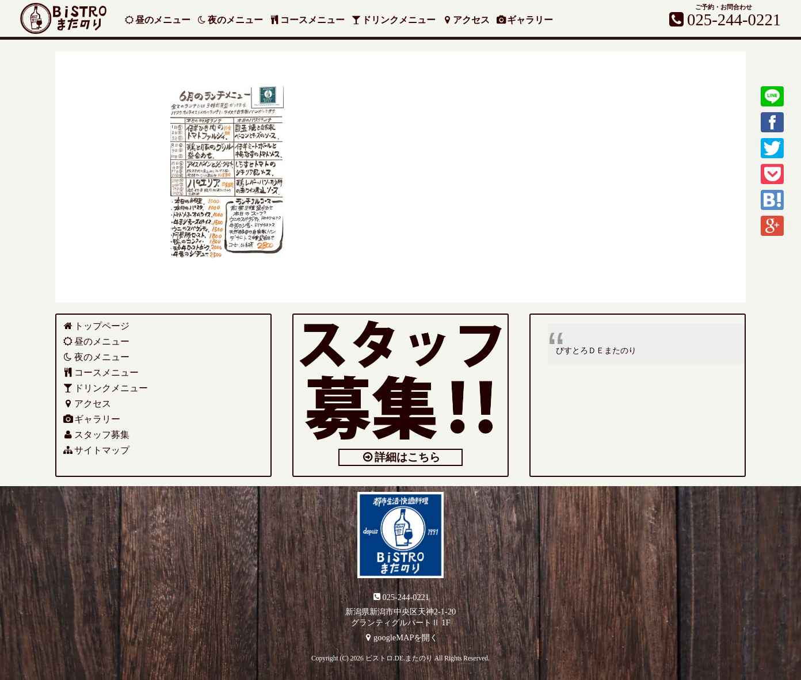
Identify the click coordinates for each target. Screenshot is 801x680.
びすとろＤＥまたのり (596, 350)
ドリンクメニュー (394, 20)
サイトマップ (95, 450)
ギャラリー (526, 20)
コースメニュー (307, 20)
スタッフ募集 (95, 435)
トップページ (95, 326)
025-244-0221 (400, 596)
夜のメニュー (230, 20)
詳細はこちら (401, 457)
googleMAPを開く (400, 637)
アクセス (467, 20)
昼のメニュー (157, 20)
